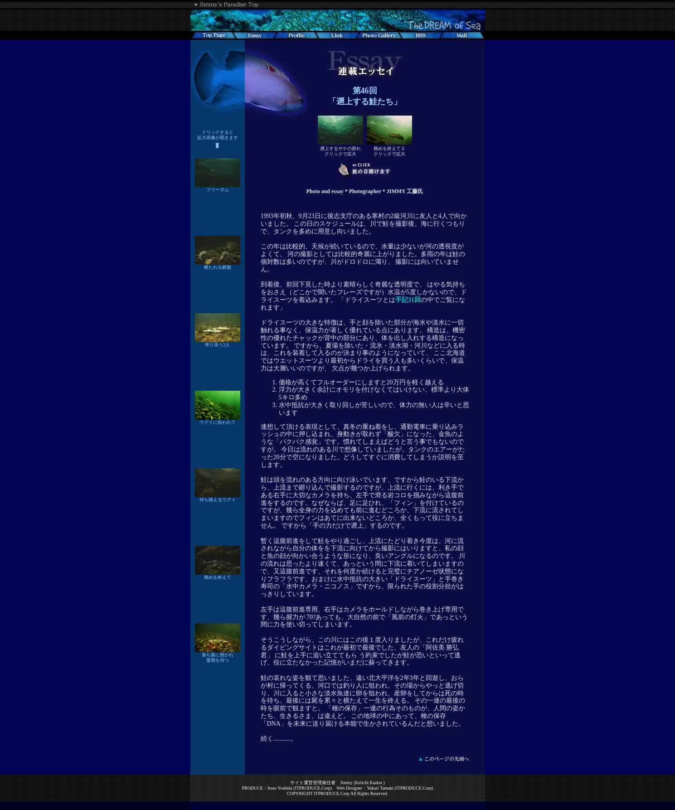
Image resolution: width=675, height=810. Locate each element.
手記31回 (408, 299)
